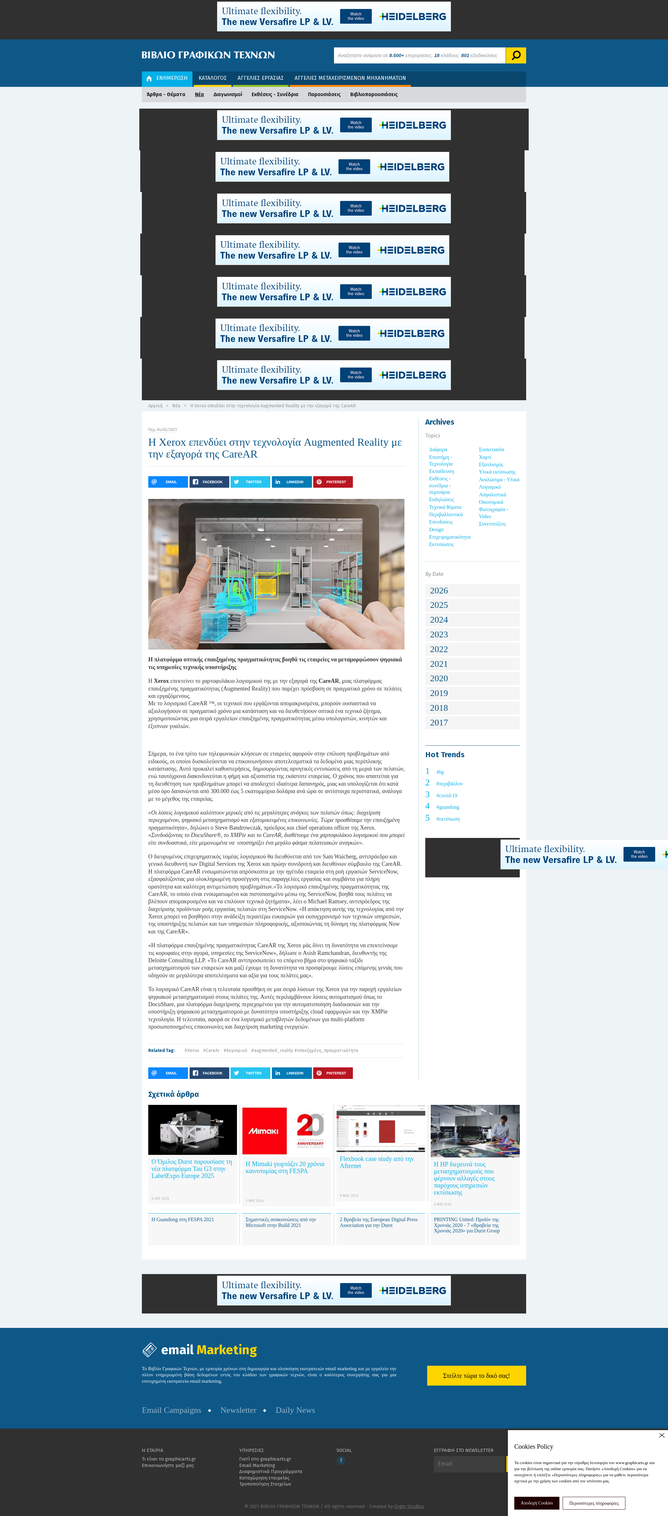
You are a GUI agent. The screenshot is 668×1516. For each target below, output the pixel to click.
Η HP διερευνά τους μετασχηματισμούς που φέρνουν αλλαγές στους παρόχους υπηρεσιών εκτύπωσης (464, 1178)
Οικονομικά (491, 502)
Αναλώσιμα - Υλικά (499, 479)
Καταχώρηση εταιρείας (264, 1478)
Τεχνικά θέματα (445, 507)
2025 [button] (439, 605)
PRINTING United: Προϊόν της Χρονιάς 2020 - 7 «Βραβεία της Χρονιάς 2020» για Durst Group (467, 1225)
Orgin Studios (409, 1506)
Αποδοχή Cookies (537, 1503)
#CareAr (211, 1050)
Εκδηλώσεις (441, 499)
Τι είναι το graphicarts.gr (169, 1459)
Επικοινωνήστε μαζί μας (168, 1465)
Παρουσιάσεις (324, 94)
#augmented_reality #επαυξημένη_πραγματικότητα (304, 1050)
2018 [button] (439, 708)
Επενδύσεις (440, 522)
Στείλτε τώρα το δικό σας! (476, 1375)
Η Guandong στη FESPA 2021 (182, 1219)
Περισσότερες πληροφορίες (594, 1503)
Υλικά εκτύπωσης (497, 472)
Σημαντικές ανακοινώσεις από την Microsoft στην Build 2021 (281, 1222)
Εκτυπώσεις (441, 544)
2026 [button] (439, 590)
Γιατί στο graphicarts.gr (265, 1459)
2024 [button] (439, 620)
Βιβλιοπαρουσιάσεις (374, 94)
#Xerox (191, 1050)
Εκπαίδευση (441, 471)
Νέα (199, 94)
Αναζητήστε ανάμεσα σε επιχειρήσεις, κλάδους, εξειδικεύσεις (417, 55)
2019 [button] (439, 693)
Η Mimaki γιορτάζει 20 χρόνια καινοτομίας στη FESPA (285, 1167)
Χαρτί (485, 457)
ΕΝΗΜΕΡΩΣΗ (167, 78)
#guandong (447, 807)
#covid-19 (446, 795)
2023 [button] (439, 634)
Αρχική (155, 406)
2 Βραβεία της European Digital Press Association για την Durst (379, 1222)
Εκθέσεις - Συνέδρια (275, 94)
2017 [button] (439, 722)
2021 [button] (439, 664)
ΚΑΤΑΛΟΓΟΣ (213, 78)
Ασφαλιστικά (492, 494)
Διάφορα (438, 449)
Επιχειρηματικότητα (450, 537)
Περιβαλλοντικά (446, 514)
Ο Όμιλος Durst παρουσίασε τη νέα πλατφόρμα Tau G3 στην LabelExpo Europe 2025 (191, 1168)
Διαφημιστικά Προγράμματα (270, 1471)
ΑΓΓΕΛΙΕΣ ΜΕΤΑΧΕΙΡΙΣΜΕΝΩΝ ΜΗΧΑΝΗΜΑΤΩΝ (350, 78)
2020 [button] (439, 678)
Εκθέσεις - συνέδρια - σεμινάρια (440, 485)
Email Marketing (257, 1465)
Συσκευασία (491, 449)
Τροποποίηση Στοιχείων (265, 1484)
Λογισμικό (490, 487)
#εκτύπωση (448, 819)
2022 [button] (439, 649)
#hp (440, 772)
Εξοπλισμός (491, 464)
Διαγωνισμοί (228, 94)
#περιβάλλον (449, 783)
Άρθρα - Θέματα (166, 94)
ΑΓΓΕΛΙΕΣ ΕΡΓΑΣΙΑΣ (261, 78)
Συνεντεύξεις (492, 523)
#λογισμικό (235, 1050)
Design (436, 529)
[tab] (472, 590)
